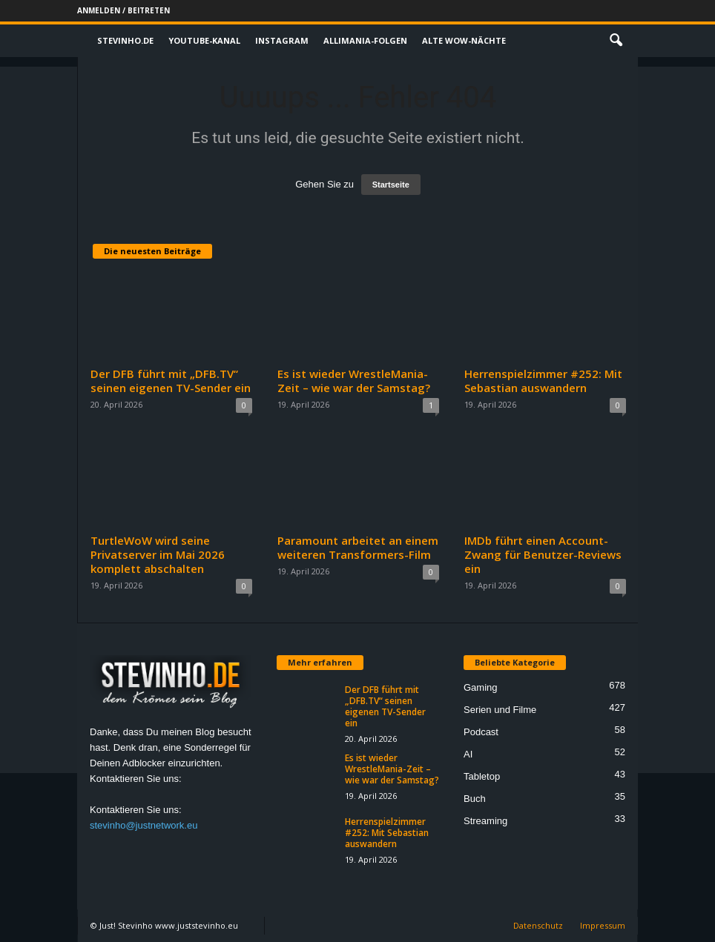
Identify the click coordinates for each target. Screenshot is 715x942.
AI (468, 754)
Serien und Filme (500, 709)
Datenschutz (538, 925)
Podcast (481, 731)
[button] (615, 40)
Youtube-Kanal (204, 40)
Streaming (485, 820)
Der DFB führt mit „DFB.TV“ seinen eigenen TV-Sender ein (170, 380)
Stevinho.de (125, 40)
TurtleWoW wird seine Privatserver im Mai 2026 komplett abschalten (157, 554)
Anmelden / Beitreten (123, 10)
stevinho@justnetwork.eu (143, 825)
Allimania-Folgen (365, 40)
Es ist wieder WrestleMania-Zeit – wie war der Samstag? (353, 380)
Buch (475, 798)
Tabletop (482, 776)
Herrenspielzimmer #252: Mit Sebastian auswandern (543, 380)
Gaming (481, 687)
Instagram (282, 40)
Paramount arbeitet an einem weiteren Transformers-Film (357, 547)
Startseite (390, 184)
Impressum (602, 925)
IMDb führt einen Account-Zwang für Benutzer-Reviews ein (543, 554)
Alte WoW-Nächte (464, 40)
